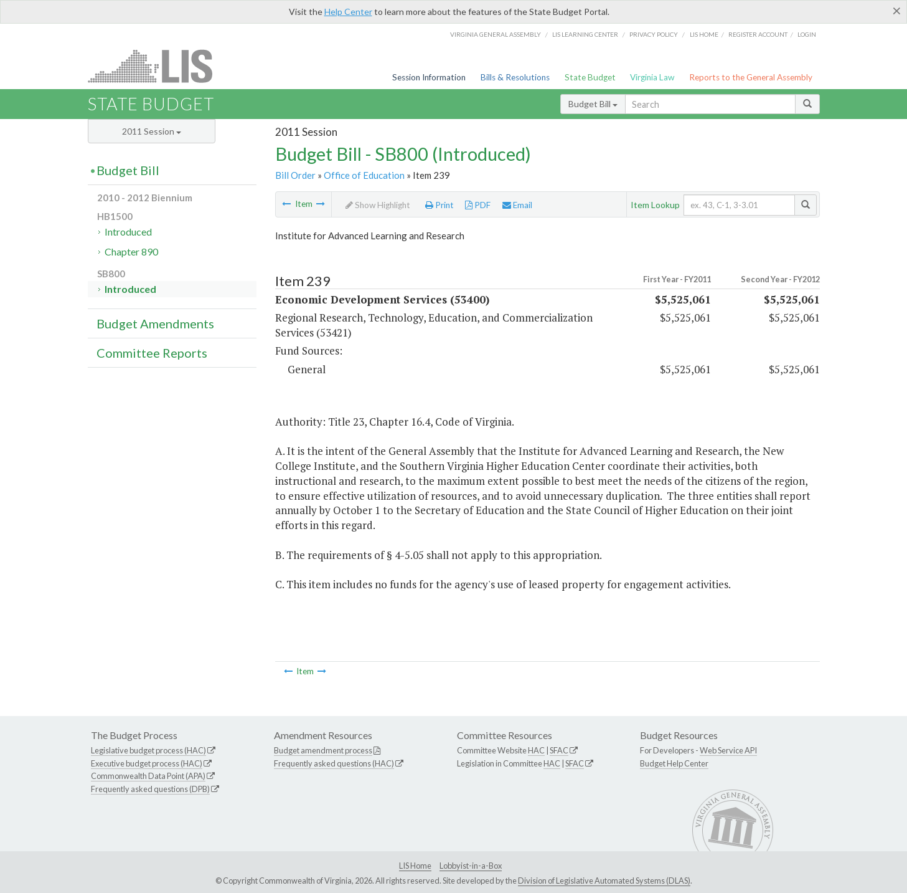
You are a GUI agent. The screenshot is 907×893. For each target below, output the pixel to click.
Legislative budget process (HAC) (148, 750)
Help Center (348, 11)
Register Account (757, 34)
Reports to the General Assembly (750, 77)
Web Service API (728, 750)
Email (517, 205)
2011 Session (151, 131)
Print (439, 205)
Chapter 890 (131, 251)
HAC (536, 750)
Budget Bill (593, 103)
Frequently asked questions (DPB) (150, 789)
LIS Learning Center (585, 34)
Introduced (128, 231)
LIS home (704, 34)
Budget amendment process (323, 750)
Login (806, 34)
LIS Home (415, 866)
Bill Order (295, 175)
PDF (478, 205)
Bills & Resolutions (515, 77)
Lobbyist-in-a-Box (470, 866)
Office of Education (364, 175)
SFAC (559, 750)
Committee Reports (151, 352)
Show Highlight (377, 205)
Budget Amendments (155, 323)
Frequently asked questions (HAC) (334, 763)
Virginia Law (652, 77)
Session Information (429, 77)
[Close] (896, 10)
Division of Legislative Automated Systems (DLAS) (604, 881)
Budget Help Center (674, 763)
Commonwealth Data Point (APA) (148, 776)
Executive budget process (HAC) (146, 763)
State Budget (590, 77)
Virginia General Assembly (495, 34)
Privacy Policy (653, 34)
